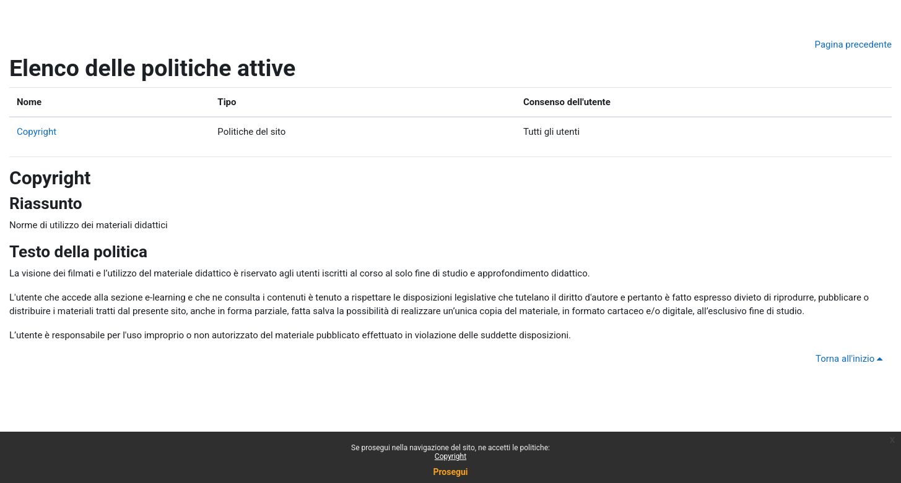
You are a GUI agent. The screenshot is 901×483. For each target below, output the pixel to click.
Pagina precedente (853, 44)
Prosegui (450, 472)
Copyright (36, 131)
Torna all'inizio (851, 358)
